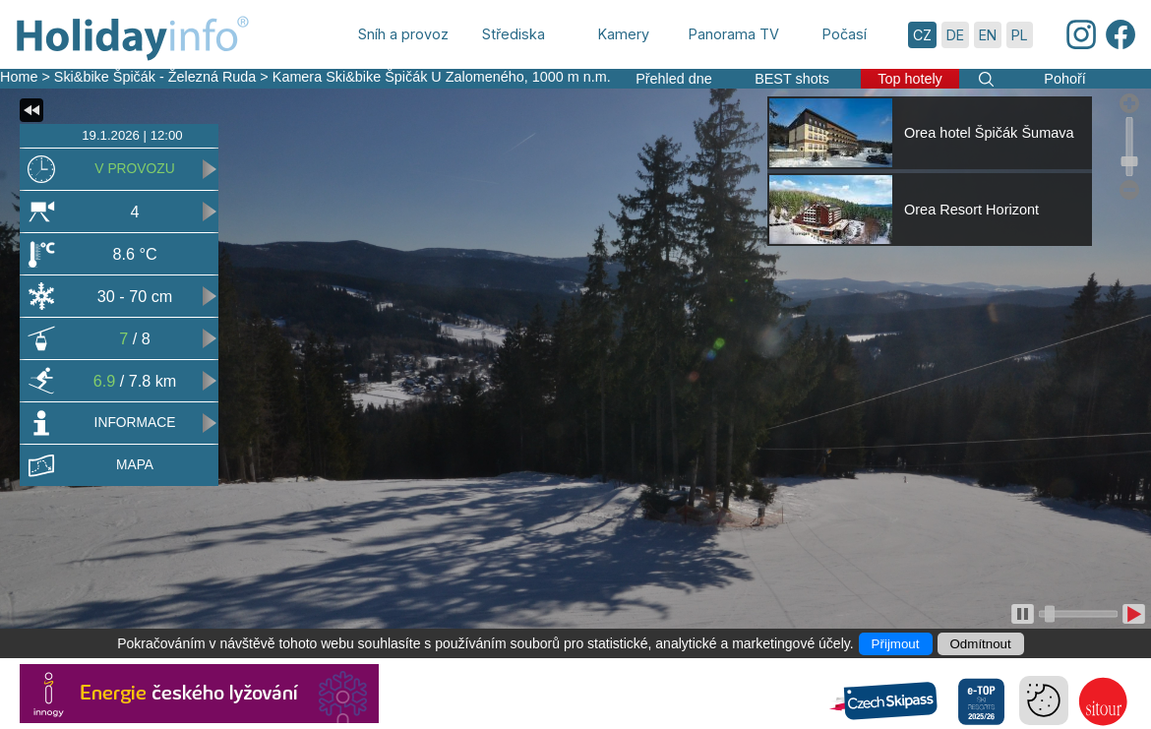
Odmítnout (980, 644)
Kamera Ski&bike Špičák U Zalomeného (398, 77)
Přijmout (896, 644)
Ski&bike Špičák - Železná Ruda (155, 77)
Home (18, 77)
